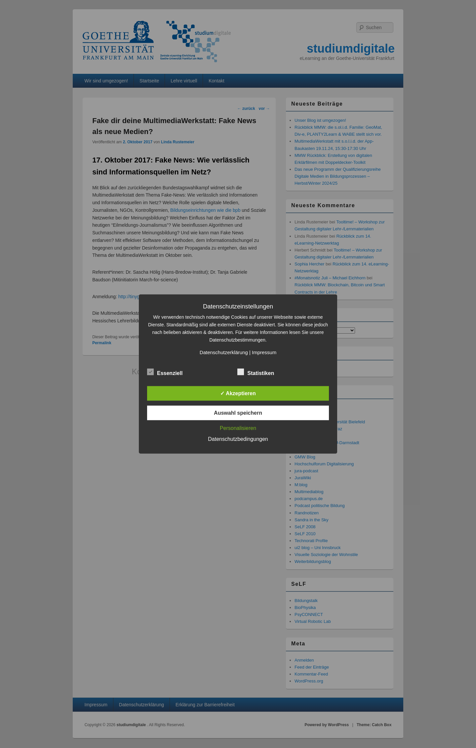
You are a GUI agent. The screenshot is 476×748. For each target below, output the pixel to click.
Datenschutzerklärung (224, 352)
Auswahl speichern (238, 413)
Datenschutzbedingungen (238, 439)
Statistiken (255, 372)
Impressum (264, 352)
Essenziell (164, 372)
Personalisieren (238, 428)
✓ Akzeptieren (238, 393)
